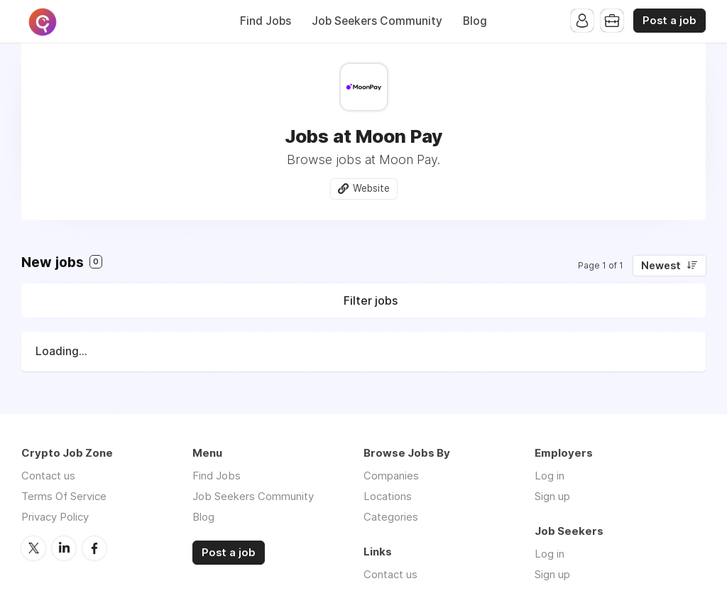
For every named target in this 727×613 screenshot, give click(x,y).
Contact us (48, 475)
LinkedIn (64, 548)
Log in (549, 475)
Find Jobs (265, 21)
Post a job (669, 20)
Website (371, 188)
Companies (391, 475)
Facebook (94, 548)
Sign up (552, 496)
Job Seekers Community (377, 21)
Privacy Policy (55, 517)
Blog (475, 21)
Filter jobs (371, 300)
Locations (388, 496)
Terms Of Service (63, 496)
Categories (391, 517)
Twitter (33, 548)
